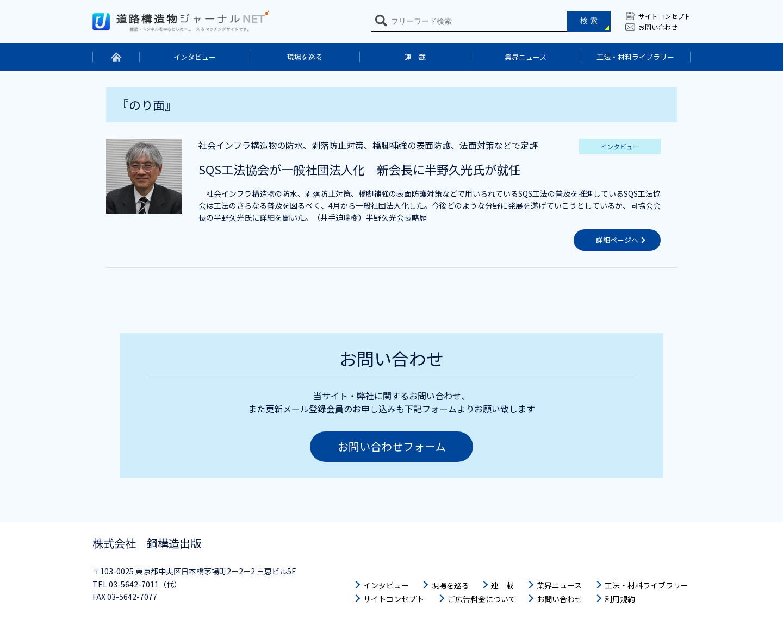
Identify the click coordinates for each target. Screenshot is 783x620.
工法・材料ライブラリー (635, 57)
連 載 (415, 57)
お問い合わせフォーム (392, 446)
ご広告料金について (482, 598)
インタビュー (194, 57)
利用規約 (620, 598)
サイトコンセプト (664, 16)
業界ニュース (525, 57)
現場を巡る (304, 57)
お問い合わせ (658, 27)
